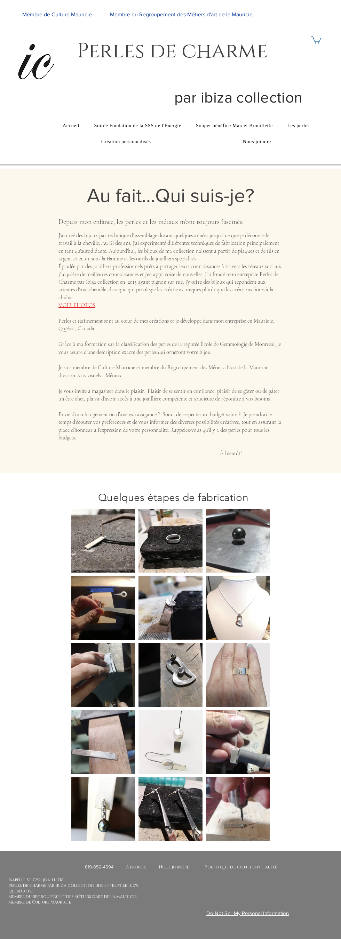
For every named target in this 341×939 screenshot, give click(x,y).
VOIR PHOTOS (76, 305)
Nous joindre (174, 867)
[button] (316, 39)
